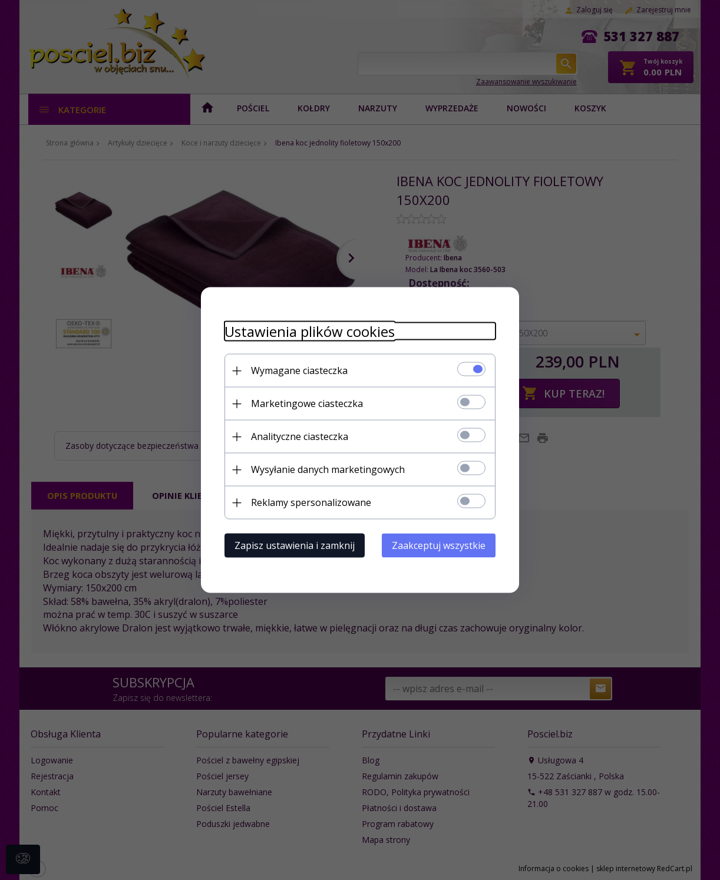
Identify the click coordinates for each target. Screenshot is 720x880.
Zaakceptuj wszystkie (438, 545)
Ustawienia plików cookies (309, 331)
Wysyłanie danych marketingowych (328, 469)
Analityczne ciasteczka (299, 436)
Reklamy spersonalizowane (311, 502)
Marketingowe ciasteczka (307, 403)
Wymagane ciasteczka (299, 370)
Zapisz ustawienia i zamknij (295, 545)
